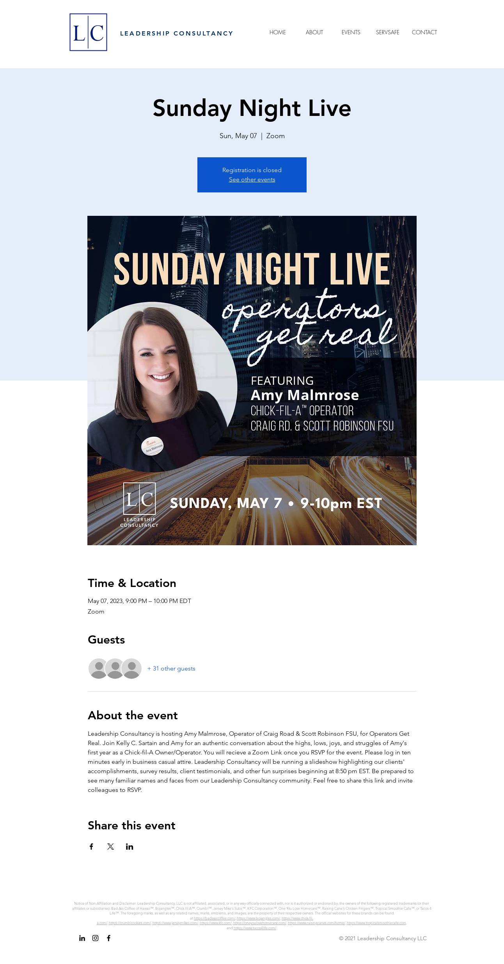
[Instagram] (95, 938)
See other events (252, 179)
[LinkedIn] (82, 938)
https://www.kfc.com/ (216, 922)
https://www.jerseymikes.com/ (175, 922)
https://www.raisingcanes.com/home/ (316, 922)
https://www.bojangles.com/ (258, 918)
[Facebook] (109, 938)
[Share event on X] (110, 846)
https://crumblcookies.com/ (130, 922)
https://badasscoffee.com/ (214, 918)
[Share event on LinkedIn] (129, 846)
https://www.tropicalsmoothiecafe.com (376, 922)
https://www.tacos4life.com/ (255, 927)
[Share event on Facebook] (91, 846)
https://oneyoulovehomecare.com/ (259, 922)
